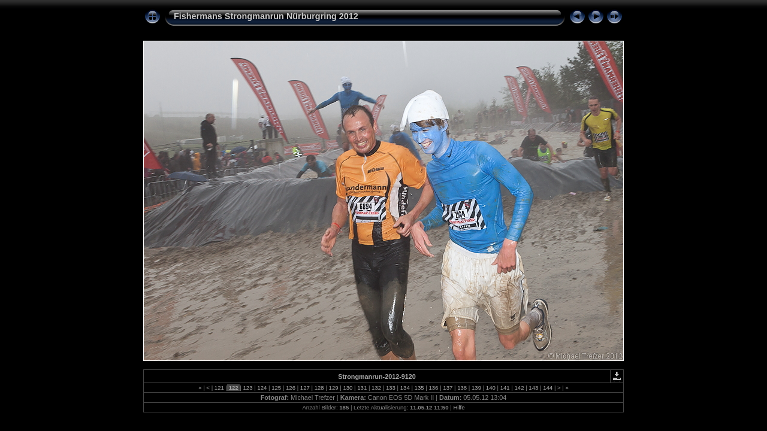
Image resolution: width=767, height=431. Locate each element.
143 (533, 387)
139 (476, 387)
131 (362, 387)
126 (290, 387)
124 (262, 387)
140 (490, 387)
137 (448, 387)
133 (390, 387)
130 (348, 387)
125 (276, 387)
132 (376, 387)
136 (433, 387)
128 (319, 387)
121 (219, 387)
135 (419, 387)
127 (304, 387)
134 (404, 387)
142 (519, 387)
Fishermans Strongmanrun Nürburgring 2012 (266, 16)
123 (247, 387)
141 (505, 387)
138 (461, 387)
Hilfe (458, 407)
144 (548, 387)
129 (333, 387)
